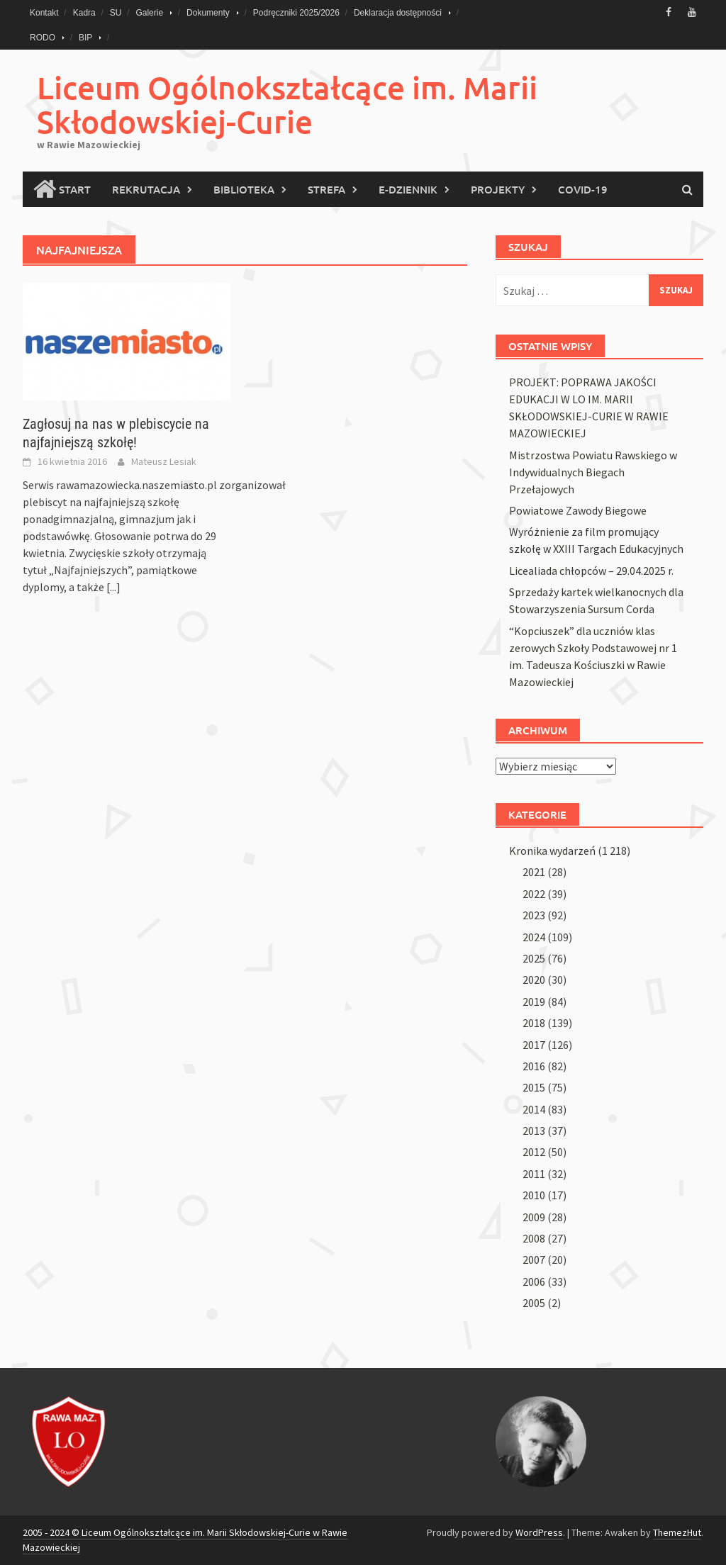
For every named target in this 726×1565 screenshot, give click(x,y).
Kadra (84, 13)
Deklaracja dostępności (398, 13)
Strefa (326, 189)
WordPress (539, 1532)
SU (116, 13)
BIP (85, 38)
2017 (534, 1045)
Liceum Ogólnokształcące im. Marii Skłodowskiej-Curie (287, 104)
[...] (113, 587)
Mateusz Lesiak (163, 461)
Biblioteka (243, 189)
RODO (42, 38)
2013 (534, 1130)
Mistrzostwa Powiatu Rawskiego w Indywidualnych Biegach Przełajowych (593, 472)
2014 (534, 1109)
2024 (534, 937)
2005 (534, 1303)
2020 (534, 979)
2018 (534, 1023)
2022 (534, 894)
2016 (534, 1066)
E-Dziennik (408, 189)
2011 (534, 1174)
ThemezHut (677, 1532)
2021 (534, 872)
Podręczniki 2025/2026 (296, 13)
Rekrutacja (146, 189)
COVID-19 (583, 189)
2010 (534, 1195)
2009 (534, 1217)
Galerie (149, 13)
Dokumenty (208, 13)
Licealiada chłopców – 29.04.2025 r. (591, 570)
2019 (534, 1001)
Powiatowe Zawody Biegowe (578, 510)
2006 (534, 1281)
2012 (534, 1152)
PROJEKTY (498, 189)
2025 (534, 958)
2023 (534, 915)
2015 (534, 1087)
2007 (534, 1259)
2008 (534, 1238)
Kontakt (44, 13)
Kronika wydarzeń (552, 850)
